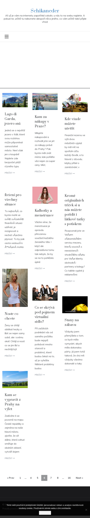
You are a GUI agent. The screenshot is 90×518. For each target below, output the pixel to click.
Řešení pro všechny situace (13, 200)
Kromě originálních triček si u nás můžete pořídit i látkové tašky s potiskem (75, 210)
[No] (86, 509)
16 (69, 477)
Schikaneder (45, 11)
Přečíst (10, 172)
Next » (79, 477)
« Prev (10, 477)
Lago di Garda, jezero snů (13, 119)
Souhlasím (45, 513)
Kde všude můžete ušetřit (73, 124)
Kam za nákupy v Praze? (42, 121)
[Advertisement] (45, 66)
